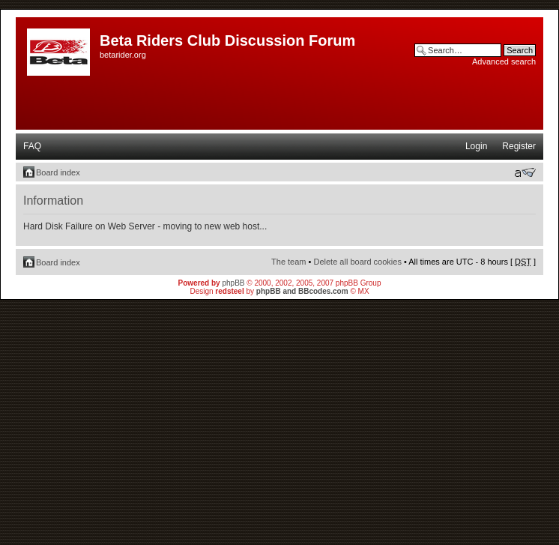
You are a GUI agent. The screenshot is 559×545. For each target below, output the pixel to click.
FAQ (32, 146)
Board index (58, 172)
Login (476, 146)
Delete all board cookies (357, 261)
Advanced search (504, 61)
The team (288, 261)
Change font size (525, 172)
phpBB (233, 283)
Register (519, 146)
